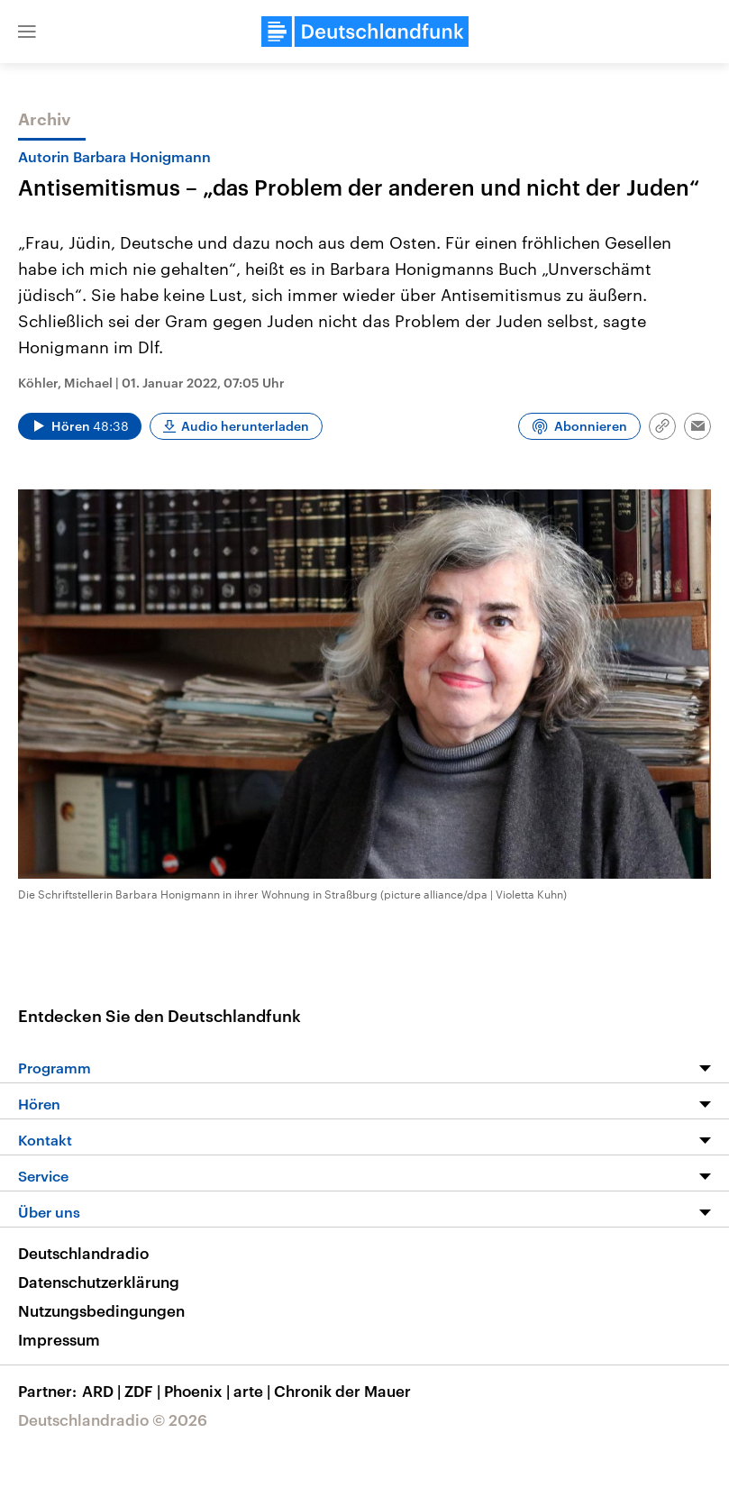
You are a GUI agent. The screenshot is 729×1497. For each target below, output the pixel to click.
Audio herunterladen (245, 426)
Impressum (59, 1339)
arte (253, 1391)
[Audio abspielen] (79, 426)
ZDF (144, 1391)
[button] (27, 32)
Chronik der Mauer (342, 1391)
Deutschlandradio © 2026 (112, 1419)
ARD (103, 1391)
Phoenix (198, 1391)
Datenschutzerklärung (98, 1282)
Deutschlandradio (83, 1253)
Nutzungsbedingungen (101, 1310)
